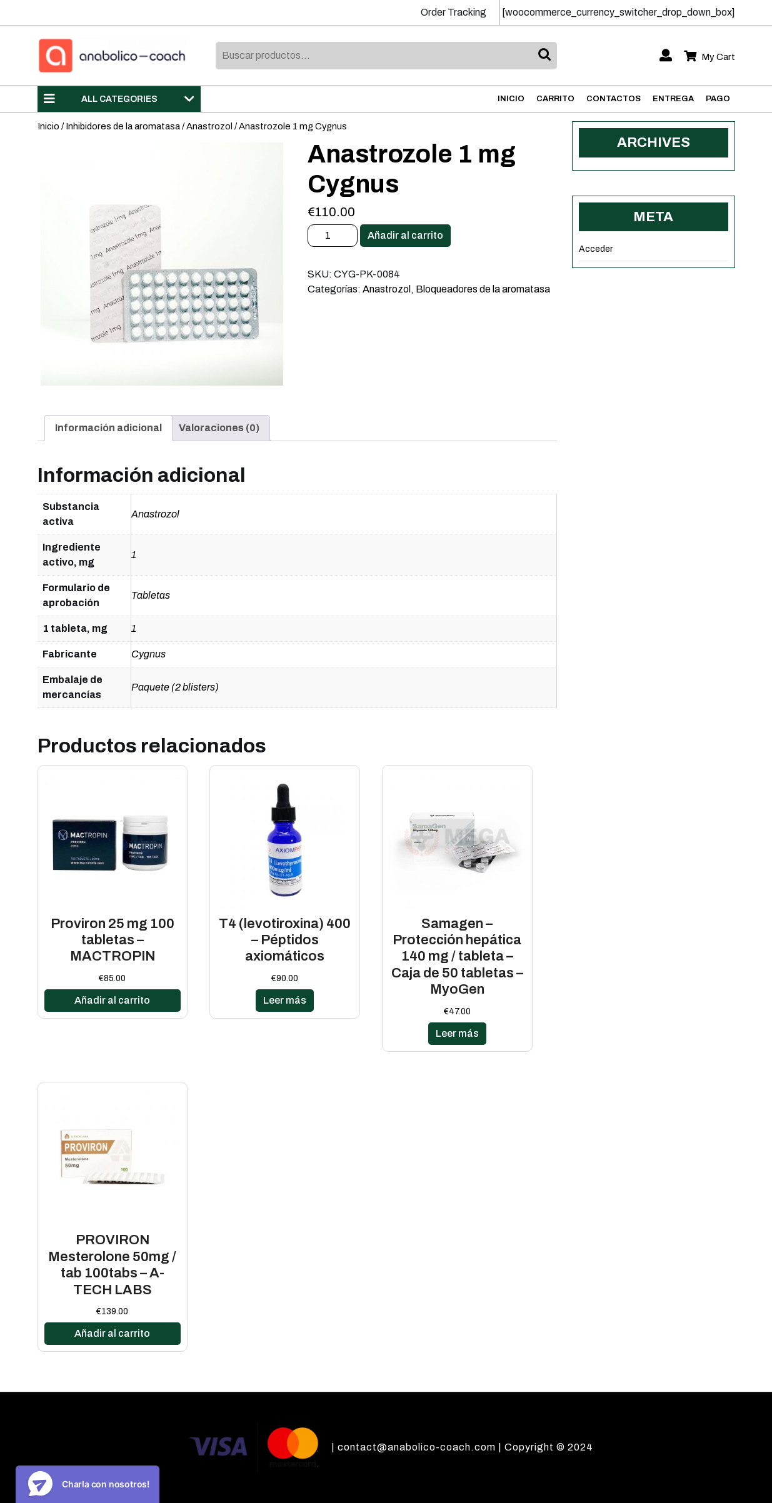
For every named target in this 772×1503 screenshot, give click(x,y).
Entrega (673, 98)
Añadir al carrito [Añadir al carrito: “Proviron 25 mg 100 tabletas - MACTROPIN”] (112, 1000)
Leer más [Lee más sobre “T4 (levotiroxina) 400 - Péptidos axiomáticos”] (284, 1000)
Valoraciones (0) (219, 427)
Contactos (613, 98)
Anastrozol (209, 126)
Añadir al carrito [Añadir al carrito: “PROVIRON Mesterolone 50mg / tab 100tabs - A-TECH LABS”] (112, 1333)
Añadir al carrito (405, 235)
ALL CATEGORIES (119, 98)
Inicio (511, 98)
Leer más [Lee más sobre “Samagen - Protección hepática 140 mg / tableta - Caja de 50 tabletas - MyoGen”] (457, 1033)
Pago (718, 98)
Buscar (545, 55)
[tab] (108, 428)
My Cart (709, 57)
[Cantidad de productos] (333, 235)
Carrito (555, 98)
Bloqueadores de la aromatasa (483, 289)
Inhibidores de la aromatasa (123, 126)
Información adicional (108, 427)
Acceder (596, 249)
